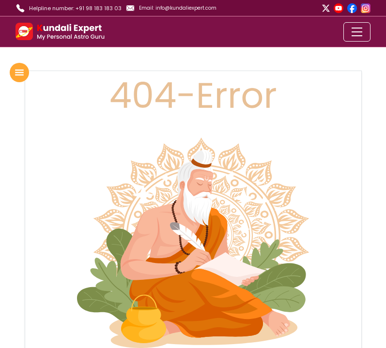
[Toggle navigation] (357, 32)
